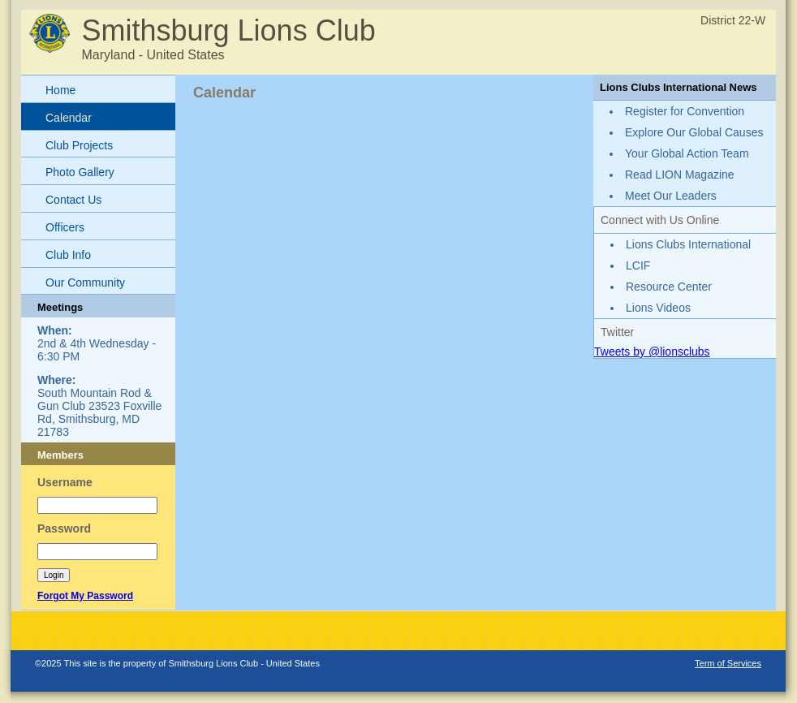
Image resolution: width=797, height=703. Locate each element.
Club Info (68, 254)
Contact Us (73, 199)
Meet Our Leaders (671, 195)
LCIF (638, 265)
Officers (64, 227)
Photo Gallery (79, 172)
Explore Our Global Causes (694, 132)
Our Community (85, 282)
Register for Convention (684, 111)
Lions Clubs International (688, 244)
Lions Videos (658, 307)
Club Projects (79, 145)
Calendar (68, 117)
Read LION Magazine (680, 174)
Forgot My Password (85, 596)
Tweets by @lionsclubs (652, 351)
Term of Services (728, 663)
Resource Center (669, 286)
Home (60, 90)
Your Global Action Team (687, 153)
